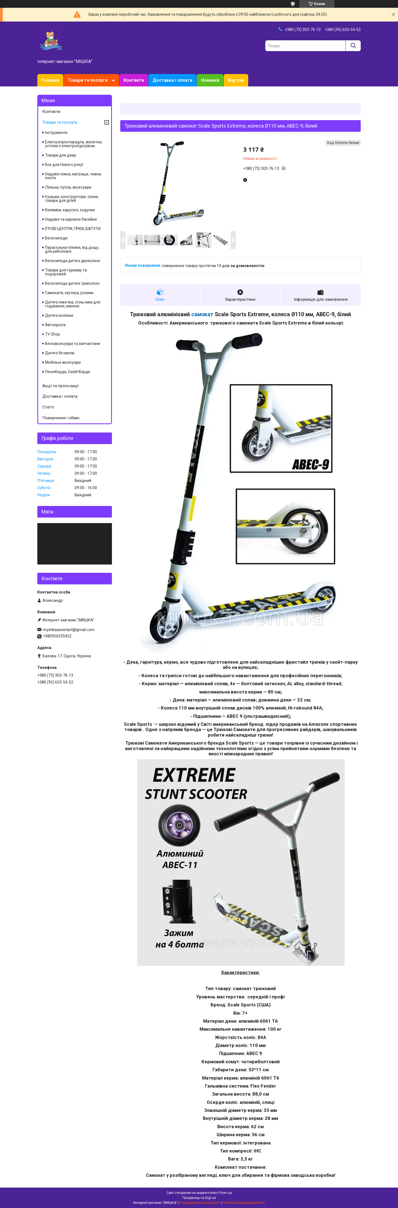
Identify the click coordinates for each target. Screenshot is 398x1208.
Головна (50, 80)
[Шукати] (353, 45)
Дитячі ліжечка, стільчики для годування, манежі (72, 304)
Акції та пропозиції (60, 385)
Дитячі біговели (59, 353)
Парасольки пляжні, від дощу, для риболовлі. (72, 249)
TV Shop (52, 334)
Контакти (134, 80)
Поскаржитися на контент (200, 1203)
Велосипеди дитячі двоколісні (72, 261)
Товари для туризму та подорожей (66, 272)
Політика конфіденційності (244, 1203)
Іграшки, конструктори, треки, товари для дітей (72, 198)
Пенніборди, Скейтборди (67, 372)
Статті (48, 407)
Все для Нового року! (64, 164)
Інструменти (56, 132)
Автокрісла (55, 325)
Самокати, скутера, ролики (69, 293)
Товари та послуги (88, 80)
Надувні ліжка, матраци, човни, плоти (73, 176)
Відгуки (236, 80)
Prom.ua (225, 1193)
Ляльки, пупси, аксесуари (68, 187)
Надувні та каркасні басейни (71, 219)
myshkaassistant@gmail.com (69, 629)
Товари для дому (60, 155)
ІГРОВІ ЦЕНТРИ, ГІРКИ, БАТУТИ (73, 228)
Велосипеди (56, 238)
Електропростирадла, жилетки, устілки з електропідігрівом (73, 144)
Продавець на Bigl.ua (199, 1198)
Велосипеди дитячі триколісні (72, 283)
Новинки (210, 80)
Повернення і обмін (60, 417)
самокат (202, 314)
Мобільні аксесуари (63, 362)
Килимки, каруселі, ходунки (70, 210)
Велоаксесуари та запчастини (72, 343)
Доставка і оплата (172, 80)
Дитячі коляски (59, 315)
